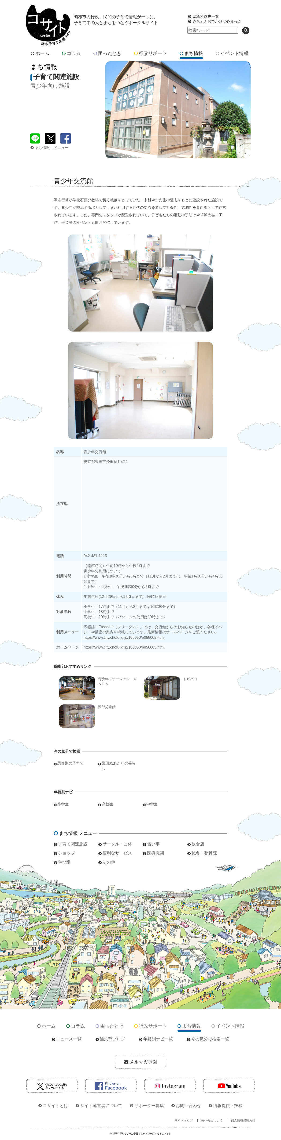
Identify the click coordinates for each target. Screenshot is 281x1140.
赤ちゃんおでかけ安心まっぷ (216, 21)
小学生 (63, 804)
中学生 (152, 804)
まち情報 (191, 53)
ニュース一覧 (68, 1039)
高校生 (107, 804)
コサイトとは (55, 1105)
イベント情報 (232, 53)
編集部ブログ (112, 1039)
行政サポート (150, 53)
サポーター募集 (149, 1105)
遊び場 (64, 862)
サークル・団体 (117, 844)
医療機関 (155, 853)
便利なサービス (117, 853)
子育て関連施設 (73, 844)
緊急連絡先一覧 (205, 16)
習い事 (153, 844)
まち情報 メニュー (49, 148)
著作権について (211, 1120)
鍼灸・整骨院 (204, 853)
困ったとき (107, 53)
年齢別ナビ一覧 (158, 1039)
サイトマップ (183, 1120)
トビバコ (190, 679)
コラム (71, 53)
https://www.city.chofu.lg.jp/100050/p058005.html (124, 637)
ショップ (66, 853)
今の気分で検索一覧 (210, 1039)
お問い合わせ (188, 1105)
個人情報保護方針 (243, 1120)
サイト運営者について (101, 1105)
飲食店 (198, 844)
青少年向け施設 (50, 86)
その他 (109, 862)
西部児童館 (107, 707)
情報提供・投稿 (228, 1105)
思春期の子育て (70, 763)
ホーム (40, 53)
